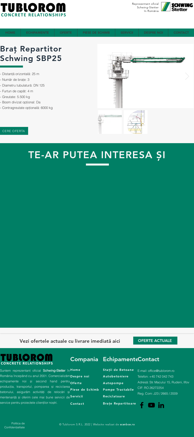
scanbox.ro (127, 424)
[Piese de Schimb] (87, 389)
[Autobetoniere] (122, 376)
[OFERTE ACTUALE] (155, 341)
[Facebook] (142, 405)
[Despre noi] (86, 376)
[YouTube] (151, 405)
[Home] (86, 369)
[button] (37, 33)
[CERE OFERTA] (14, 131)
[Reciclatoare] (122, 396)
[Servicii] (87, 396)
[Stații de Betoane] (126, 369)
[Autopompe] (126, 383)
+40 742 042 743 (161, 376)
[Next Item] (187, 76)
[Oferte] (86, 383)
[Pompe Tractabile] (122, 389)
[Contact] (87, 403)
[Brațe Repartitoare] (126, 403)
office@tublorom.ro (161, 371)
